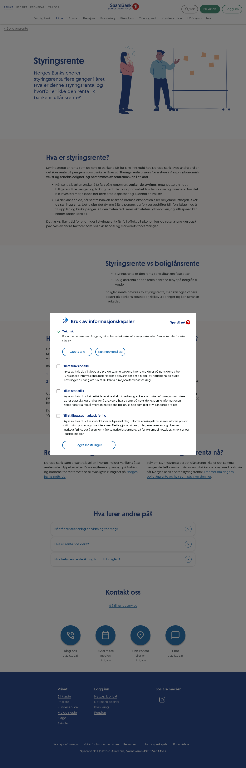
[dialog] (123, 384)
